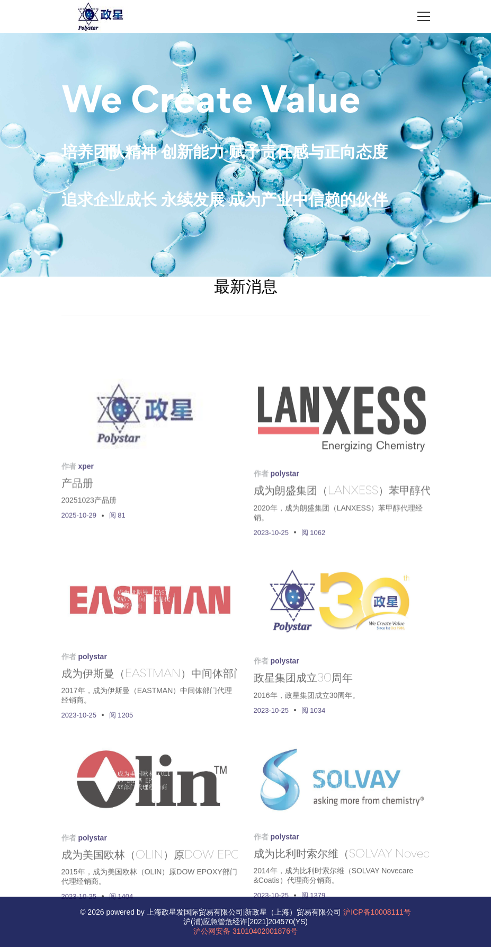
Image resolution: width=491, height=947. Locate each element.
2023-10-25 (271, 573)
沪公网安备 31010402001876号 (245, 931)
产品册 (77, 521)
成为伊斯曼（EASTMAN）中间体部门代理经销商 (179, 716)
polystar (284, 514)
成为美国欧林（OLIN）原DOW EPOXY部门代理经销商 (195, 897)
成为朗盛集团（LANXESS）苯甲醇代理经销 (358, 532)
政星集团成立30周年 (303, 719)
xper (86, 503)
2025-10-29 (79, 552)
